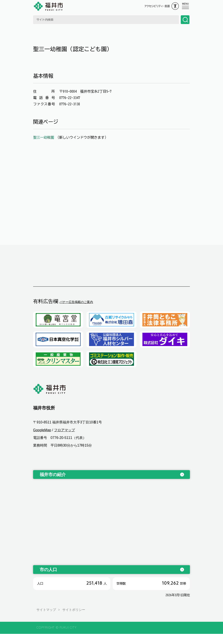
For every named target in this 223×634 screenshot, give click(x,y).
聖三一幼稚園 (44, 137)
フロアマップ (64, 430)
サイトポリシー (73, 610)
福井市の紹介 (53, 474)
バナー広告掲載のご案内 (76, 302)
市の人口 (48, 569)
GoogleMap (42, 430)
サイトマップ (46, 610)
